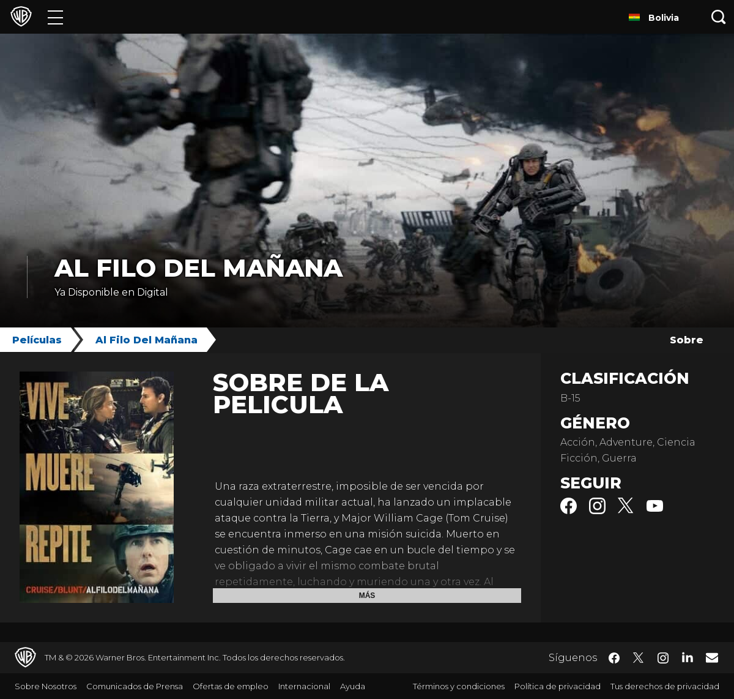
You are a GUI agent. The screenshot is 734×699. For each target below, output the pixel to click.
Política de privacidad (557, 686)
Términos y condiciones (459, 686)
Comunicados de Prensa (134, 686)
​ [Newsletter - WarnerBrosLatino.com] (712, 657)
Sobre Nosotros (45, 686)
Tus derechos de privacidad (664, 686)
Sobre (686, 340)
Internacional (304, 686)
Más (367, 595)
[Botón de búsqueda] (718, 17)
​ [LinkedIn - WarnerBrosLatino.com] (687, 657)
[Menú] (55, 17)
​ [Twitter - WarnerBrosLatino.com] (638, 657)
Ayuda (352, 686)
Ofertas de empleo (231, 686)
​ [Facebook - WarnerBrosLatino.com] (614, 657)
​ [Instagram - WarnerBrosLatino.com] (663, 657)
